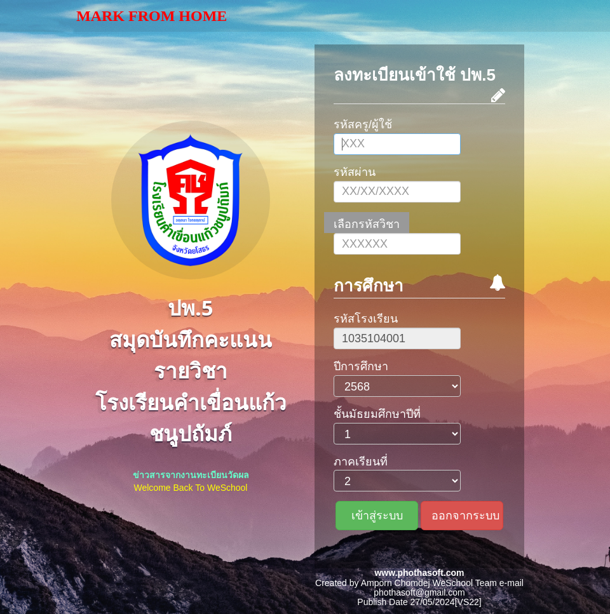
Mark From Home (151, 16)
